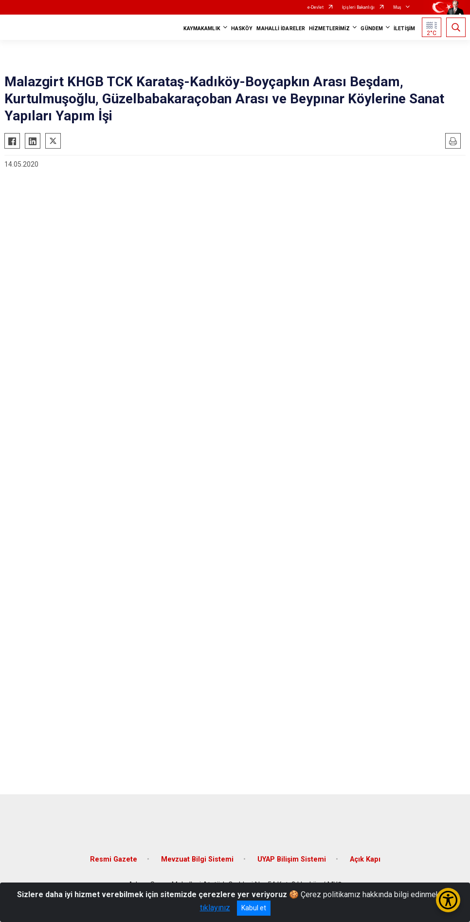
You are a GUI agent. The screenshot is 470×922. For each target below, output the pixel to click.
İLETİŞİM (404, 28)
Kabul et (253, 908)
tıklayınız (215, 907)
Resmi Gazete (113, 859)
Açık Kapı (365, 859)
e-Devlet (315, 7)
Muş (397, 7)
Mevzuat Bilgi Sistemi (197, 859)
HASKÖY (242, 28)
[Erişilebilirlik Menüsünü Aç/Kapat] (448, 900)
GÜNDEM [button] (372, 28)
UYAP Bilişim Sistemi (291, 859)
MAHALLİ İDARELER (280, 28)
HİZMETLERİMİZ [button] (329, 28)
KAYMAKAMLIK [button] (201, 28)
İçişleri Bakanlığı (358, 7)
